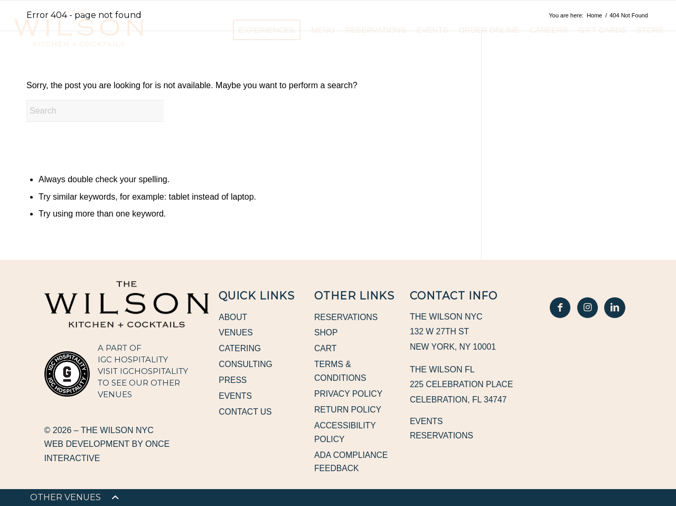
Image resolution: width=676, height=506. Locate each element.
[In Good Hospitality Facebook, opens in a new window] (561, 307)
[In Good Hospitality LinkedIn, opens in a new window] (614, 307)
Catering (240, 348)
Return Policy (348, 411)
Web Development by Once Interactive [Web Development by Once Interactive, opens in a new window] (107, 450)
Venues (236, 333)
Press (233, 381)
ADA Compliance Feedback (351, 464)
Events (235, 396)
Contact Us (246, 413)
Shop (326, 333)
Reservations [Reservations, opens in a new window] (442, 435)
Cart (325, 348)
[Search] (105, 111)
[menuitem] (65, 497)
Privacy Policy (349, 394)
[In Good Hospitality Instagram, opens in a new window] (587, 307)
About (233, 317)
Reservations (346, 317)
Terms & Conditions (340, 372)
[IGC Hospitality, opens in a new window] (67, 374)
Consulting (246, 365)
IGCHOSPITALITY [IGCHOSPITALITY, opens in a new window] (154, 371)
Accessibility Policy (345, 434)
